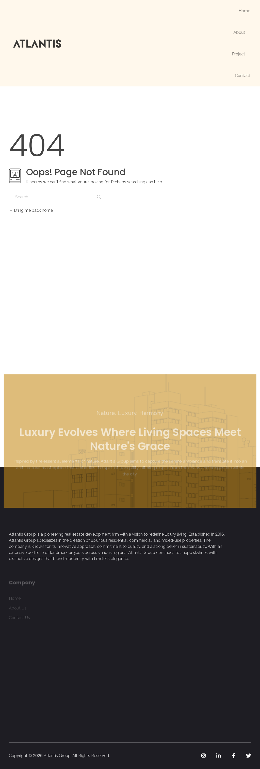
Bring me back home (31, 210)
